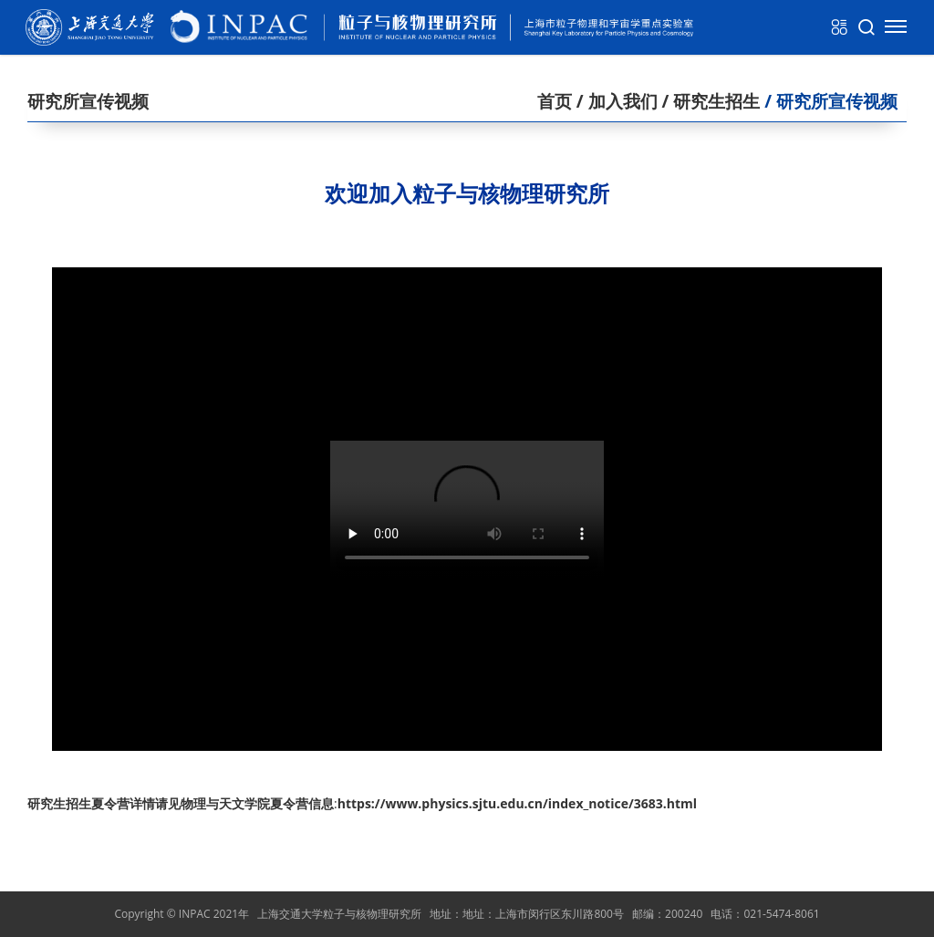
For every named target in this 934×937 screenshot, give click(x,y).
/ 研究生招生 (709, 101)
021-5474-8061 (781, 913)
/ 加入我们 (615, 101)
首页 (554, 101)
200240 (683, 913)
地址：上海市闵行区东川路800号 (543, 913)
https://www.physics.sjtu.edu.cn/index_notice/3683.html (517, 803)
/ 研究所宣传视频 (829, 101)
